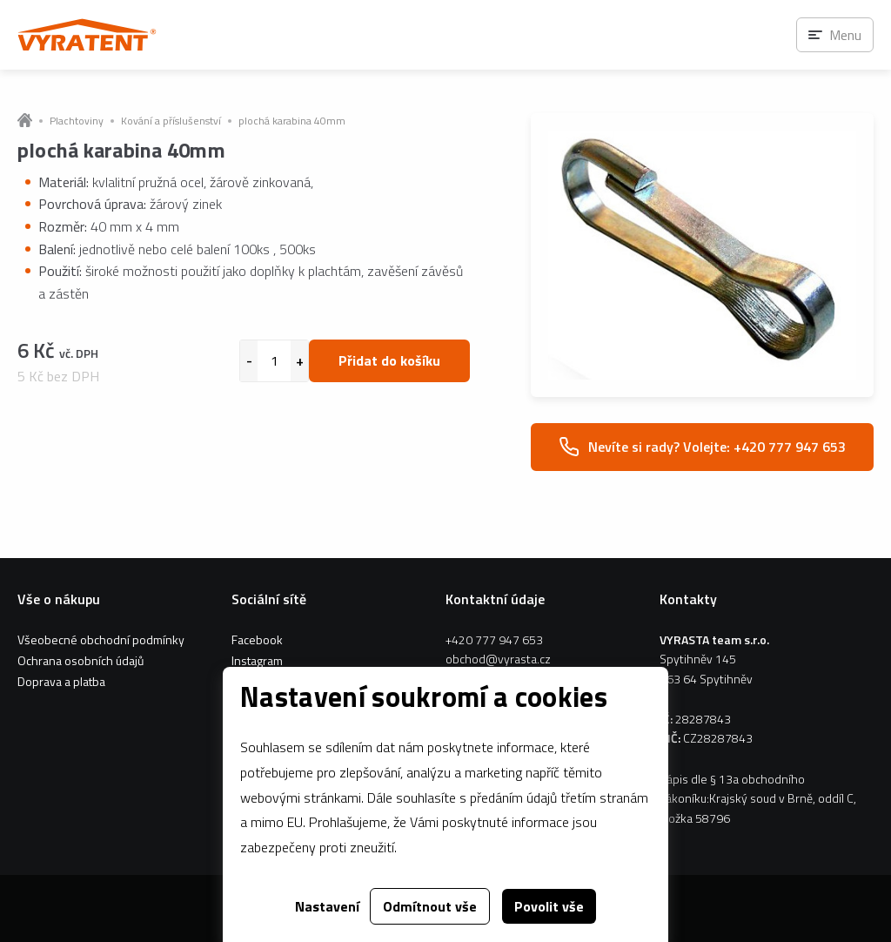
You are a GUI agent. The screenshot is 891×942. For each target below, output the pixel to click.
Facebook (257, 639)
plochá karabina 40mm (291, 121)
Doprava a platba (61, 681)
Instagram (257, 660)
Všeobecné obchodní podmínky (100, 639)
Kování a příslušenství (171, 121)
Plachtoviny (77, 121)
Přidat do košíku (389, 360)
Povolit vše (549, 906)
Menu (845, 34)
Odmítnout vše (430, 906)
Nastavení (327, 906)
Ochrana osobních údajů (80, 660)
